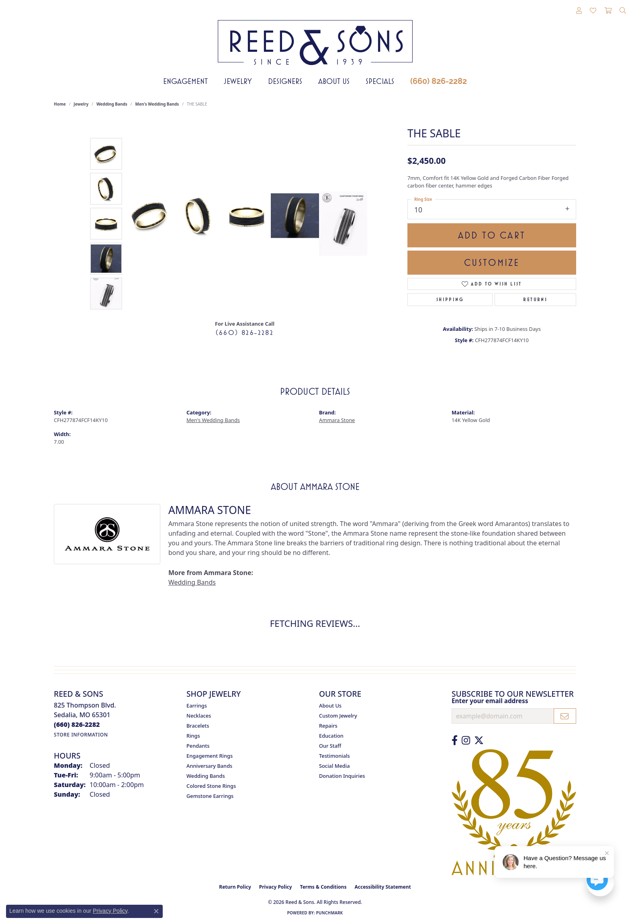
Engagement (185, 81)
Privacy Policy (275, 886)
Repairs (328, 725)
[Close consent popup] (156, 911)
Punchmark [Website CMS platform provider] (329, 913)
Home (60, 104)
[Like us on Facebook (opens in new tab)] (455, 740)
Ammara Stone (337, 420)
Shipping (450, 299)
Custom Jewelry (338, 715)
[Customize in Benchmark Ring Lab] (343, 224)
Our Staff (330, 745)
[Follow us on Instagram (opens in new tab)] (466, 740)
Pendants (198, 745)
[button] (579, 11)
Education (331, 735)
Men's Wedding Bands (157, 104)
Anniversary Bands (209, 765)
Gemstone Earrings (209, 796)
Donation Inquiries (342, 775)
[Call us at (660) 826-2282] (77, 724)
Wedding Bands (111, 104)
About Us (334, 81)
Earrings (196, 705)
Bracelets (197, 725)
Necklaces (198, 715)
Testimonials (334, 755)
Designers (285, 81)
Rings (193, 735)
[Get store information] (81, 734)
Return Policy (235, 886)
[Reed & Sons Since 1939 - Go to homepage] (315, 36)
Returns (535, 299)
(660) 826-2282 (438, 81)
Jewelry (238, 81)
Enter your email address (490, 701)
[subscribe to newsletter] (565, 716)
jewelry (81, 104)
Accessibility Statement (382, 886)
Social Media (334, 765)
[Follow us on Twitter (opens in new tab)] (479, 740)
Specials (380, 81)
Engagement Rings (209, 755)
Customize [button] (492, 262)
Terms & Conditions (323, 886)
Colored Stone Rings (211, 785)
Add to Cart (492, 235)
